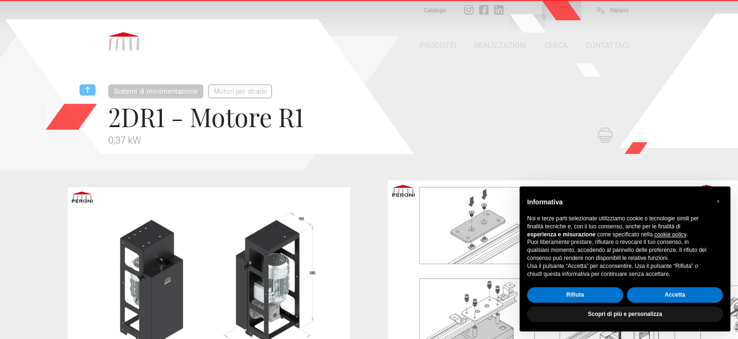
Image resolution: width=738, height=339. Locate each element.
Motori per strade (240, 91)
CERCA (556, 45)
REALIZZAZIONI (500, 45)
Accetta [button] (675, 294)
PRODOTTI (438, 45)
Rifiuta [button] (575, 294)
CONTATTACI (607, 45)
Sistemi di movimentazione (156, 91)
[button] (718, 201)
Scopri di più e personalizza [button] (625, 314)
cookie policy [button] (670, 234)
